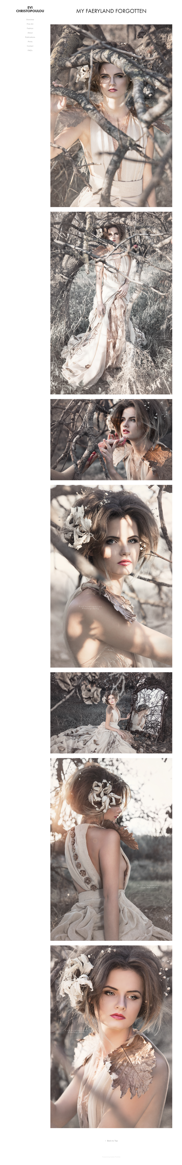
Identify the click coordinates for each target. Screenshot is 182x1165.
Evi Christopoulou (30, 9)
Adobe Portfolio (115, 1157)
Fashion (30, 28)
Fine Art (30, 24)
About (30, 32)
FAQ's (30, 50)
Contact (30, 46)
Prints (30, 41)
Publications (30, 37)
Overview (30, 19)
